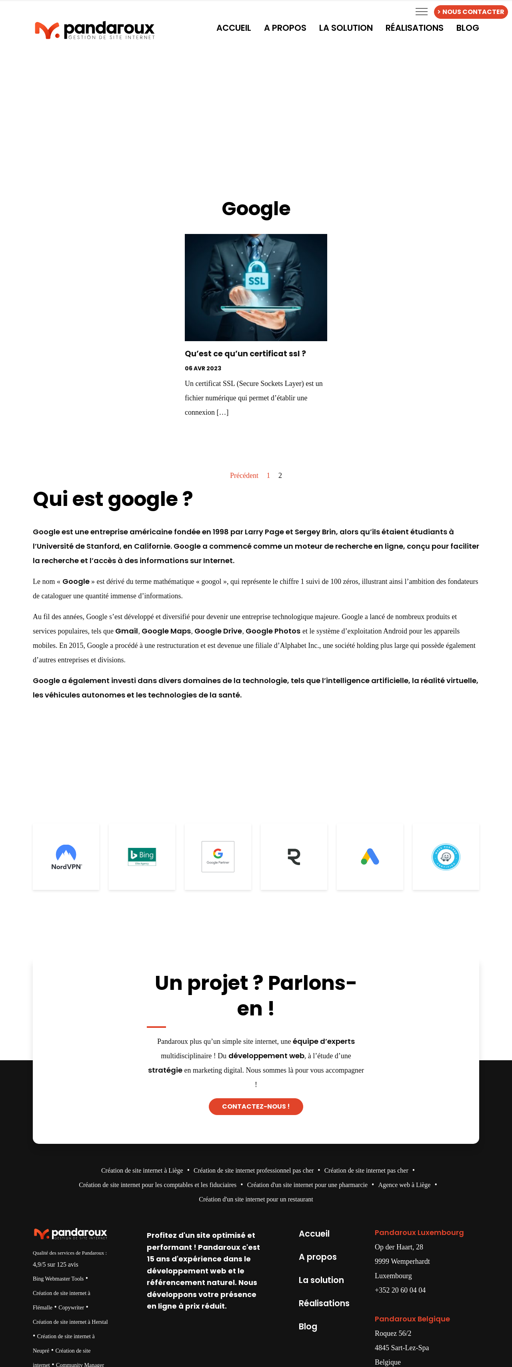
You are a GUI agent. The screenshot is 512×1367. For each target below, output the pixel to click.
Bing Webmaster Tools (58, 1279)
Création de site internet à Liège (142, 1170)
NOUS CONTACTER (471, 11)
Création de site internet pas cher (366, 1170)
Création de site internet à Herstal (70, 1322)
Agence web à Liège (404, 1184)
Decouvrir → (256, 434)
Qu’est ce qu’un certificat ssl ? (245, 353)
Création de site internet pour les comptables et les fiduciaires (157, 1184)
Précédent (244, 476)
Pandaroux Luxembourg (419, 1232)
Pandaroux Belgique (412, 1319)
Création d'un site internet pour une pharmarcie (307, 1184)
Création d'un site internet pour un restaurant (256, 1199)
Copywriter (71, 1308)
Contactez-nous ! (256, 1106)
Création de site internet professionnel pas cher (254, 1170)
